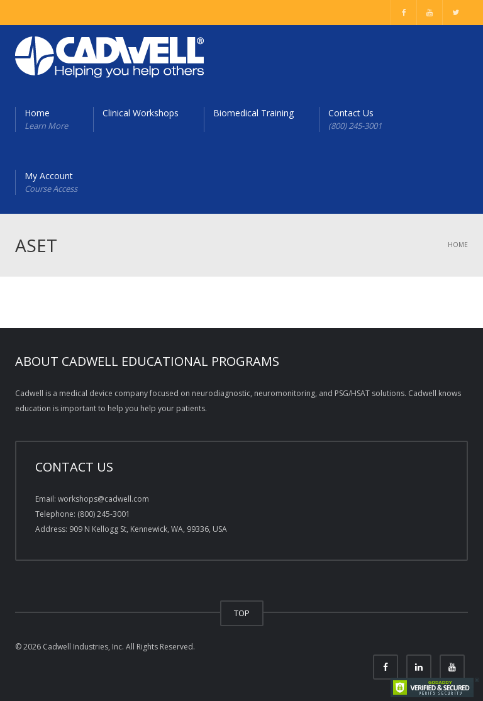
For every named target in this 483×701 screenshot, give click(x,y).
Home (46, 119)
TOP (242, 613)
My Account (51, 182)
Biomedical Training (253, 113)
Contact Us (355, 119)
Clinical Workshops (141, 113)
